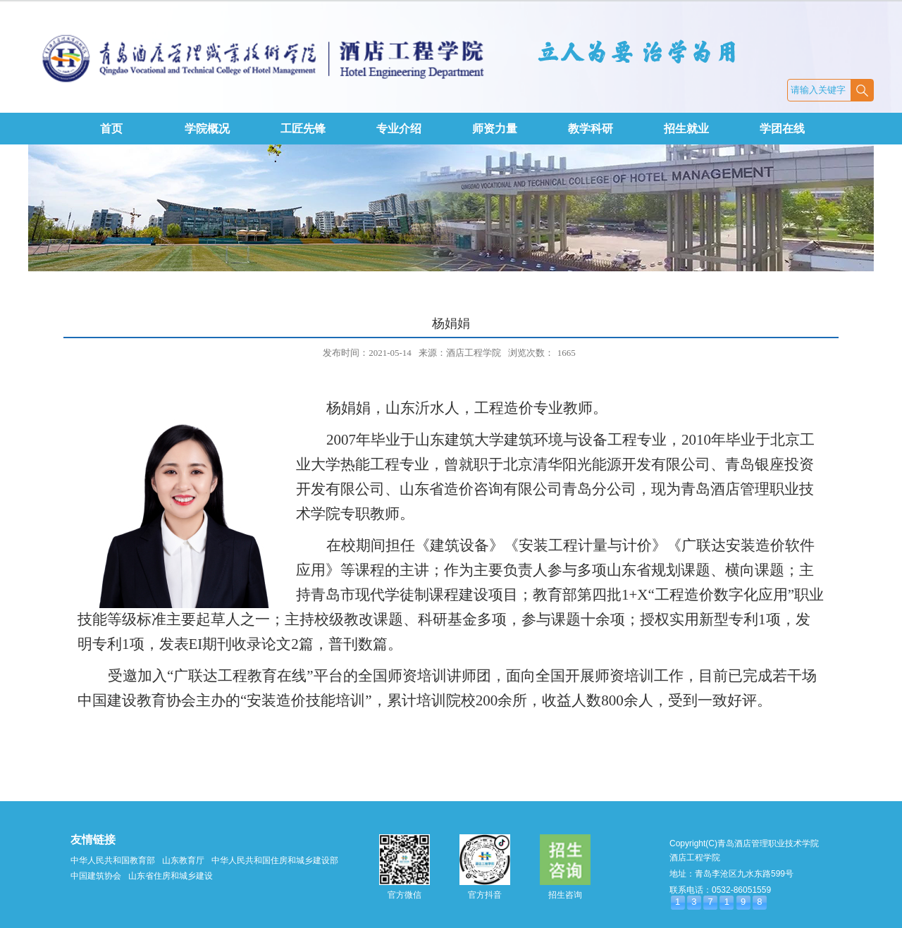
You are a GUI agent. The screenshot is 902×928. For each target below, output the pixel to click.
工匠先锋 (303, 129)
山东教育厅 (183, 860)
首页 (111, 129)
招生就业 (686, 129)
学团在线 (782, 129)
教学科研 (590, 129)
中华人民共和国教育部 (112, 860)
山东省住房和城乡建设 (170, 876)
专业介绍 (398, 129)
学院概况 (207, 129)
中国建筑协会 (95, 876)
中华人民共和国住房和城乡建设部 (274, 860)
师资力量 (494, 129)
